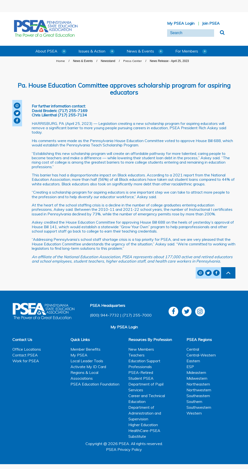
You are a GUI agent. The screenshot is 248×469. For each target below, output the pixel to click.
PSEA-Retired (140, 372)
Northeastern (198, 384)
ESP (190, 366)
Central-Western (201, 355)
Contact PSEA (25, 355)
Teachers (136, 355)
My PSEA (78, 355)
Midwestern (196, 378)
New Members (141, 349)
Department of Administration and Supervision (144, 413)
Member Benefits (85, 349)
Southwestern (198, 407)
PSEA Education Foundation (94, 384)
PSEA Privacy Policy (124, 449)
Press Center (132, 61)
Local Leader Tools (86, 360)
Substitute (137, 436)
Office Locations (26, 349)
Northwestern (198, 389)
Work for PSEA (25, 360)
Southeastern (198, 395)
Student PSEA (141, 378)
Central (192, 349)
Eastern (193, 360)
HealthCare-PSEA (144, 430)
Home (60, 61)
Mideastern (196, 372)
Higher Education (143, 424)
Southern (194, 401)
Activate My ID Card (88, 366)
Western (194, 413)
